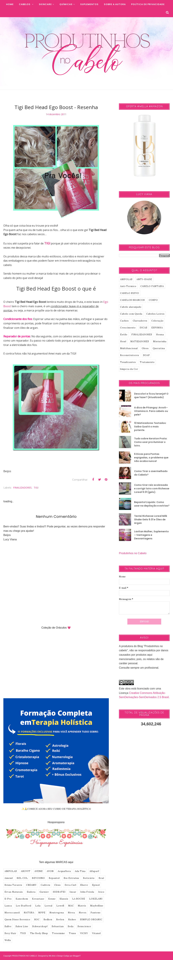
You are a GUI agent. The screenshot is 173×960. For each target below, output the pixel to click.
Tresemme (58, 933)
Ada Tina (80, 871)
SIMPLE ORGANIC (91, 919)
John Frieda (87, 891)
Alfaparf (94, 871)
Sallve (8, 926)
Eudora (31, 891)
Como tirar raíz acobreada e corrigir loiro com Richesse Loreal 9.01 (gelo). (151, 488)
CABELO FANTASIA (152, 286)
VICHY (84, 933)
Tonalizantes (128, 362)
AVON (50, 871)
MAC (71, 905)
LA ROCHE (78, 898)
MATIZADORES (139, 341)
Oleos (145, 348)
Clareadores (140, 320)
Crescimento (128, 327)
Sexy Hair (10, 933)
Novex (82, 912)
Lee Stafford (23, 905)
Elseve (84, 885)
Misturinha (159, 341)
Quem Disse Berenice (17, 919)
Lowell (60, 905)
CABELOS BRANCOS (132, 300)
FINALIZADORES (22, 487)
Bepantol (54, 878)
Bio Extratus (71, 878)
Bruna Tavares (13, 885)
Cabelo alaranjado (130, 307)
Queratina (159, 348)
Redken (48, 919)
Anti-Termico (128, 286)
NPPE (41, 912)
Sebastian (58, 926)
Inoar (73, 891)
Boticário (89, 878)
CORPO (153, 300)
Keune (52, 898)
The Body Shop (39, 933)
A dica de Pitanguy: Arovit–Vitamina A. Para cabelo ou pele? (151, 411)
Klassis (64, 898)
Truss (72, 933)
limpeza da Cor (129, 369)
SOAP (146, 355)
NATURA (29, 912)
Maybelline (96, 905)
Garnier (44, 891)
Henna (160, 334)
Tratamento (147, 362)
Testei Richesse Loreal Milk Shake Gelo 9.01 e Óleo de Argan (150, 519)
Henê (123, 341)
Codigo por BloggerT (72, 956)
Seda (70, 926)
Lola (38, 905)
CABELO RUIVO (129, 293)
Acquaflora (64, 871)
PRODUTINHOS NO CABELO (24, 956)
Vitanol (96, 933)
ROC (37, 919)
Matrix (82, 905)
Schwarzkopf (40, 926)
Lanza (8, 905)
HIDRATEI (59, 891)
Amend (9, 878)
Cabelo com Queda (131, 313)
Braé (101, 878)
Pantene (96, 912)
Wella (8, 940)
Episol (96, 885)
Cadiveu (45, 885)
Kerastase (38, 898)
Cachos (124, 320)
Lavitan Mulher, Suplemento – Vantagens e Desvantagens (151, 535)
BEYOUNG (38, 878)
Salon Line (22, 926)
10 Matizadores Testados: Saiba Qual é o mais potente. (150, 426)
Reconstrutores (129, 355)
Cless (57, 885)
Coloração (157, 320)
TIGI (47, 243)
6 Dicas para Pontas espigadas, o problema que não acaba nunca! (151, 457)
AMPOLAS (11, 871)
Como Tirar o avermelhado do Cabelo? (151, 472)
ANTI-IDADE (144, 279)
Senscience (84, 926)
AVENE (38, 871)
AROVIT (25, 871)
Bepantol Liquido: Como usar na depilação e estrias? (151, 503)
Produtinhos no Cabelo (132, 553)
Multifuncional (129, 348)
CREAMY (31, 885)
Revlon (60, 919)
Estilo (123, 334)
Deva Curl (70, 885)
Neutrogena (57, 912)
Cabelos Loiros (155, 313)
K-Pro (8, 898)
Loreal (48, 905)
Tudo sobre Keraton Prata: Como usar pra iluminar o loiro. (150, 442)
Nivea (71, 912)
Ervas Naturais (14, 891)
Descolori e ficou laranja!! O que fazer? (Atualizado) (151, 395)
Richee (72, 919)
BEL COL (22, 878)
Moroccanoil (12, 912)
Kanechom (22, 898)
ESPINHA (157, 327)
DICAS (143, 327)
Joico (101, 891)
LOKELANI (96, 898)
